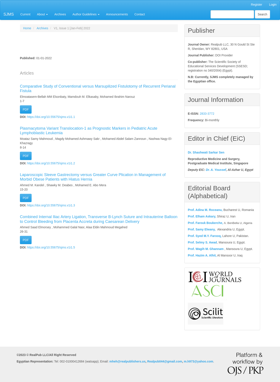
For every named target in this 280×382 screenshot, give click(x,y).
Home (27, 28)
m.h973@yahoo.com (198, 361)
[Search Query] (232, 14)
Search (262, 14)
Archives (60, 14)
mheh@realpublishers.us (127, 361)
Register (256, 4)
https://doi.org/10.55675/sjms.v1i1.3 (51, 205)
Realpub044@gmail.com (164, 361)
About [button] (42, 14)
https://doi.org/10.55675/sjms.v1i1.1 (51, 117)
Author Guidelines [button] (86, 14)
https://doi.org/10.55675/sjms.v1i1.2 (51, 163)
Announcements (117, 14)
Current (25, 14)
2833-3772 (207, 113)
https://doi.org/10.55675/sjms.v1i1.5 (51, 247)
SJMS (8, 14)
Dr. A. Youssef (216, 169)
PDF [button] (26, 109)
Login (273, 4)
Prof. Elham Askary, (202, 216)
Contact (139, 14)
